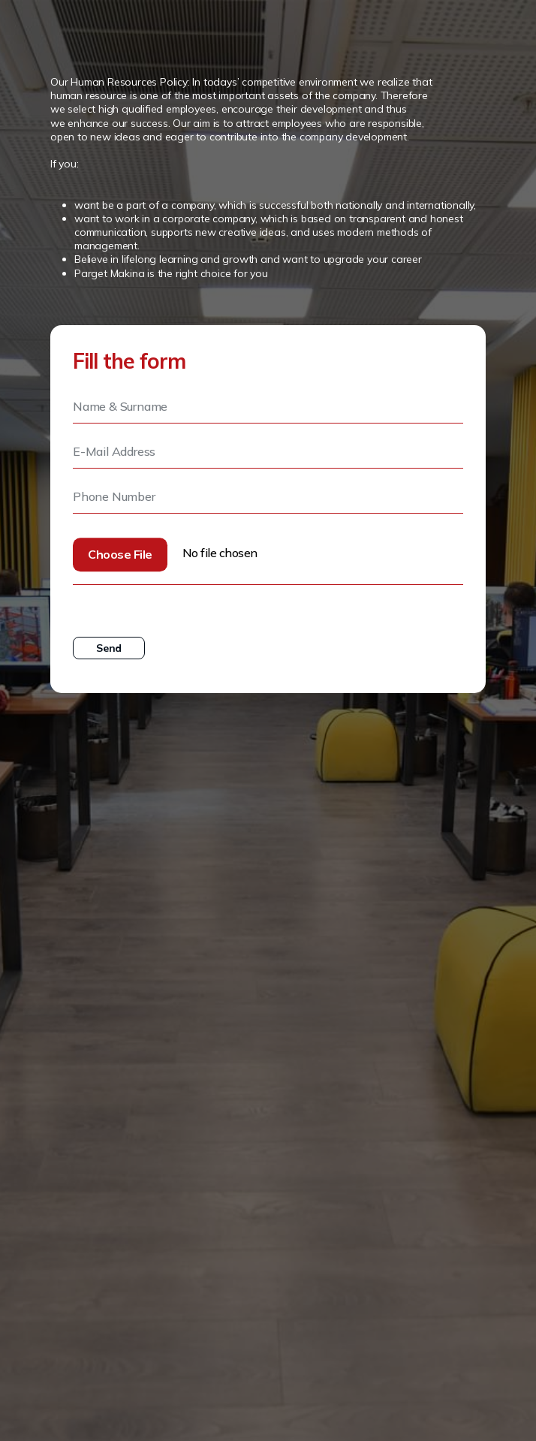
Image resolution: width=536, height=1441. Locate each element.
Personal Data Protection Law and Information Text (232, 602)
